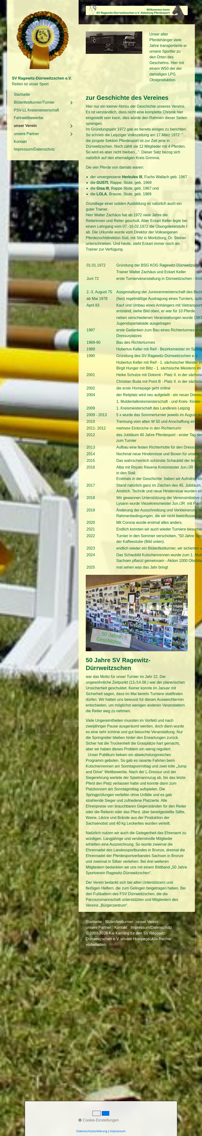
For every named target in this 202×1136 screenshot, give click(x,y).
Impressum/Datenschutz (34, 149)
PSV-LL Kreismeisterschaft (36, 110)
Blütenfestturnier (119, 922)
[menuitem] (43, 94)
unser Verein (25, 126)
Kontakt (20, 142)
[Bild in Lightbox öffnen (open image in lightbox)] (137, 12)
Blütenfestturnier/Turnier (34, 102)
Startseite (22, 94)
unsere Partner (26, 134)
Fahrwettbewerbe (28, 118)
